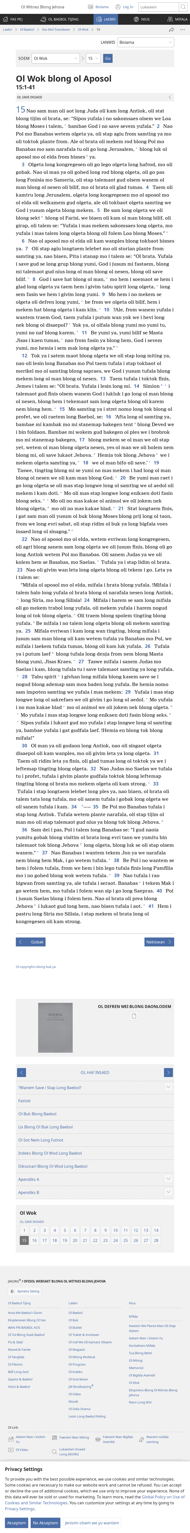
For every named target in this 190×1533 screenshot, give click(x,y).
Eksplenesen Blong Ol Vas (27, 1320)
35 (96, 806)
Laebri (7, 29)
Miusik (73, 1401)
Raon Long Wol (140, 1402)
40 (160, 890)
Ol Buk (73, 1320)
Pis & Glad (15, 1342)
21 (121, 508)
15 (20, 109)
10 (107, 309)
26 (148, 646)
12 (25, 355)
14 (137, 386)
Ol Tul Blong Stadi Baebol (26, 1334)
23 (20, 569)
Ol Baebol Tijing (19, 1303)
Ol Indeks (75, 1372)
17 (82, 439)
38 (117, 860)
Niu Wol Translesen (56, 29)
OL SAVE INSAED (32, 1221)
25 (28, 630)
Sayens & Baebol (20, 1379)
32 (94, 768)
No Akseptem (45, 1523)
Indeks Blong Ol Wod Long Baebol (50, 1153)
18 (86, 462)
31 (157, 753)
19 (157, 462)
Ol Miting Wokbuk (82, 1357)
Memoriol (136, 1368)
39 (117, 875)
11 (85, 332)
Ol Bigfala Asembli (142, 1375)
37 (45, 852)
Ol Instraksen (78, 1379)
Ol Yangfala (16, 1357)
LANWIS (108, 42)
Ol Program (77, 1364)
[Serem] (171, 30)
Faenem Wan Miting (70, 1438)
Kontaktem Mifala (142, 1345)
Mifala (133, 1316)
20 (123, 477)
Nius (132, 1303)
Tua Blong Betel (140, 1353)
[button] (59, 19)
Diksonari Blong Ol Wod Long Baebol (52, 1166)
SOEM (24, 58)
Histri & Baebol (19, 1386)
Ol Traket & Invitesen (84, 1334)
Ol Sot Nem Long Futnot (40, 1140)
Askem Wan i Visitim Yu (146, 1338)
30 (25, 745)
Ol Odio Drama (79, 1409)
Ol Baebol (27, 29)
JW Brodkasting (81, 1386)
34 (74, 806)
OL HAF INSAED (95, 1072)
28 (25, 676)
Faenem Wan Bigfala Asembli (114, 1439)
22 (25, 539)
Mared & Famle (19, 1349)
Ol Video (75, 1394)
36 (25, 829)
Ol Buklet (75, 1327)
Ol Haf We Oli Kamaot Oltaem (90, 1342)
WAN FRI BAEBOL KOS (24, 1327)
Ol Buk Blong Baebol (37, 1114)
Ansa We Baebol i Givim (25, 1312)
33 (156, 783)
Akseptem (16, 1523)
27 (81, 661)
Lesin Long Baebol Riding (87, 1416)
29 (128, 691)
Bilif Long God (18, 1372)
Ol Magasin (77, 1349)
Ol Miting (135, 1360)
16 (109, 416)
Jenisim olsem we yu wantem (92, 1523)
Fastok (24, 1100)
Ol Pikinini (15, 1364)
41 (151, 906)
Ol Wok (83, 29)
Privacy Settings (20, 1508)
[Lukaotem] (158, 7)
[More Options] (182, 30)
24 (87, 600)
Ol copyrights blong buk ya (36, 966)
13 (103, 378)
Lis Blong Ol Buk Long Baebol (45, 1127)
